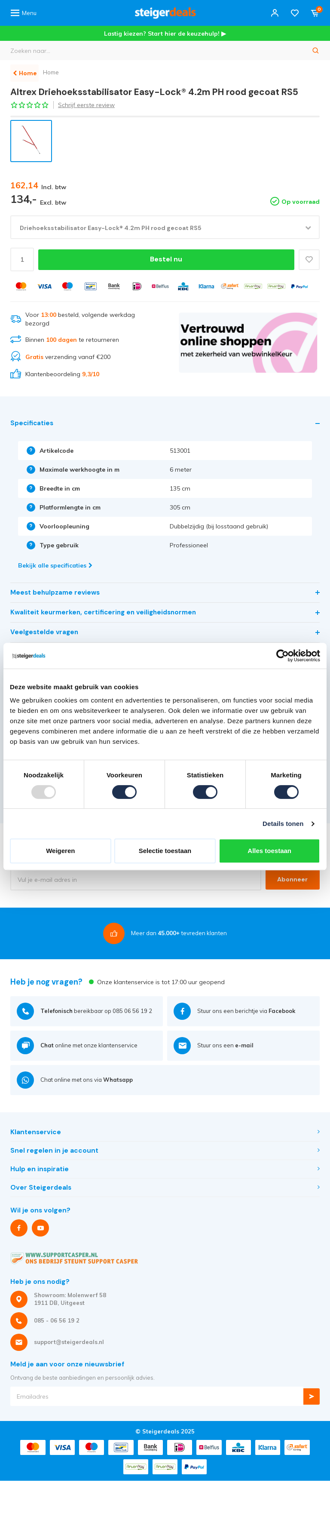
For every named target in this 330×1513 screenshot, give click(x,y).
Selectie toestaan (165, 850)
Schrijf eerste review (86, 105)
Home (59, 72)
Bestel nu (165, 259)
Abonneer (291, 880)
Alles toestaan (269, 850)
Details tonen (283, 823)
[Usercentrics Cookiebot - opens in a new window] (282, 655)
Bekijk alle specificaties (55, 565)
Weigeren (60, 850)
